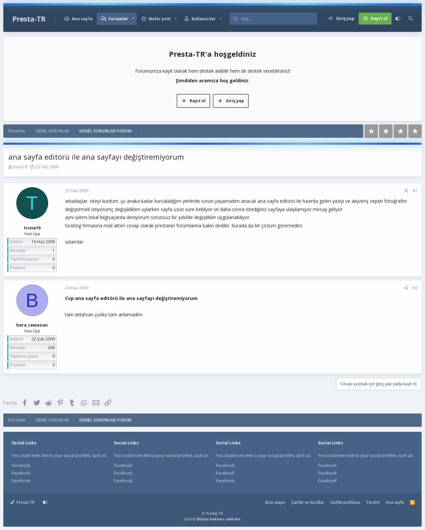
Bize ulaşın (275, 502)
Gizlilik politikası (345, 502)
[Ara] (279, 19)
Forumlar (118, 19)
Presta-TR (22, 502)
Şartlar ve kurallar (307, 502)
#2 (415, 288)
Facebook (21, 465)
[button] (133, 19)
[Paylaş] (406, 191)
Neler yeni (160, 19)
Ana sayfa (82, 19)
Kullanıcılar (204, 19)
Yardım (373, 502)
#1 (415, 190)
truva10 (20, 167)
